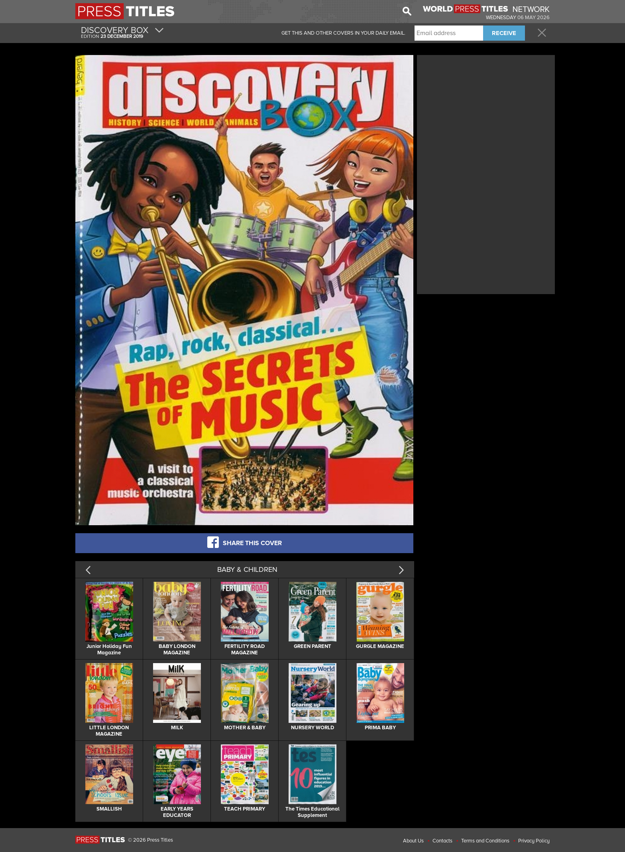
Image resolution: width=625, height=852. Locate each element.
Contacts (442, 841)
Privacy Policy (534, 841)
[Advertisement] (486, 113)
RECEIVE (504, 33)
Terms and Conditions (485, 841)
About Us (413, 841)
